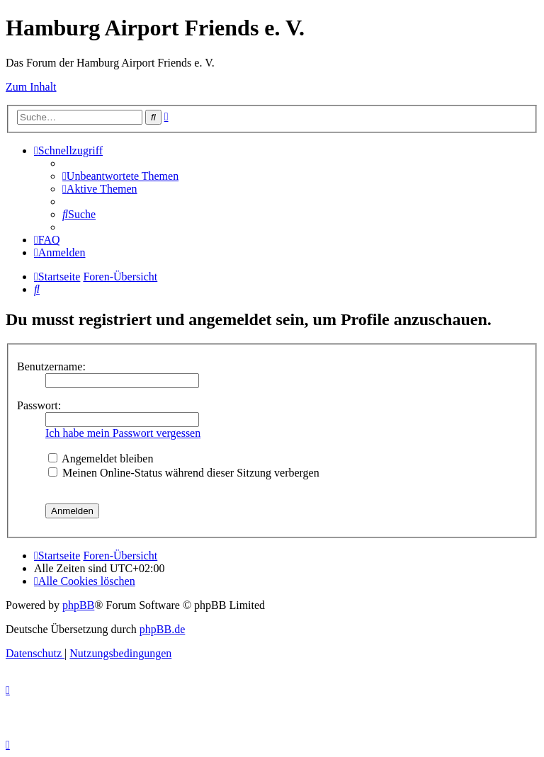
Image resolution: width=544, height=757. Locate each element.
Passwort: (39, 405)
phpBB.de (162, 629)
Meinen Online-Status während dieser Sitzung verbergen (183, 473)
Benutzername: (51, 366)
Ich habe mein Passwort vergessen (122, 433)
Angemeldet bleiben (100, 459)
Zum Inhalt (31, 87)
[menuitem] (120, 176)
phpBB (78, 605)
